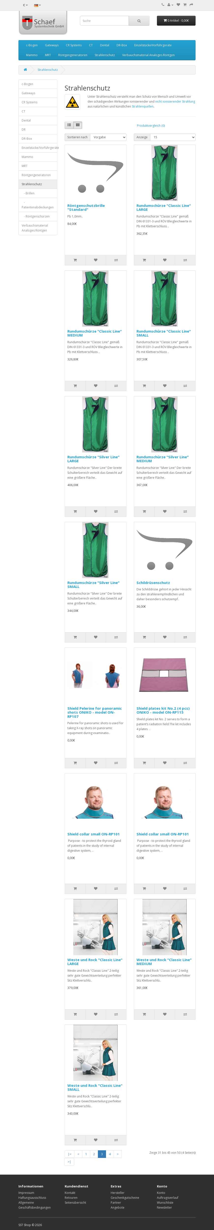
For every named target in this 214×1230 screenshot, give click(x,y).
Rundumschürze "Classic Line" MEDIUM (94, 333)
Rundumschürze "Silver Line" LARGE (93, 458)
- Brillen (28, 193)
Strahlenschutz (105, 55)
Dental (104, 45)
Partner (116, 1202)
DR (24, 129)
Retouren (71, 1198)
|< (69, 1154)
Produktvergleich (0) (151, 125)
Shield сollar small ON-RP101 (93, 833)
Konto (161, 1193)
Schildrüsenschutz (153, 582)
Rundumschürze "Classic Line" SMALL (164, 333)
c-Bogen (32, 45)
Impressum (26, 1193)
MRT (48, 55)
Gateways (52, 45)
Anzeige (142, 137)
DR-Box (122, 45)
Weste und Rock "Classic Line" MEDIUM (164, 961)
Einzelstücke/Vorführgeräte (153, 45)
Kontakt (70, 1193)
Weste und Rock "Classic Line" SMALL (94, 1087)
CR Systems (74, 45)
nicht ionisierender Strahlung (175, 101)
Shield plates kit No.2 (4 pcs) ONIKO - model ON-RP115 (163, 710)
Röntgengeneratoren (72, 55)
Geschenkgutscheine (125, 1198)
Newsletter (164, 1207)
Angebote (117, 1207)
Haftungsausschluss (32, 1198)
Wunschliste (165, 1202)
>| (69, 1162)
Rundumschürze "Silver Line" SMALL (93, 584)
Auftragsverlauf (167, 1198)
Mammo (32, 55)
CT (91, 45)
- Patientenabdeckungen (38, 204)
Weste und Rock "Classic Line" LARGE (94, 961)
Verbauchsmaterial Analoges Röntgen (148, 55)
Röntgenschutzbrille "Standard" (86, 207)
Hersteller (117, 1193)
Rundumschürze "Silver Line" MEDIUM (163, 458)
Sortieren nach (77, 137)
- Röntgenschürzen (36, 216)
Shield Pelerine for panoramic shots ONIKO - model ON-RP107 (94, 712)
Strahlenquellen (142, 106)
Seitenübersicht (75, 1202)
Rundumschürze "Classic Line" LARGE (164, 207)
